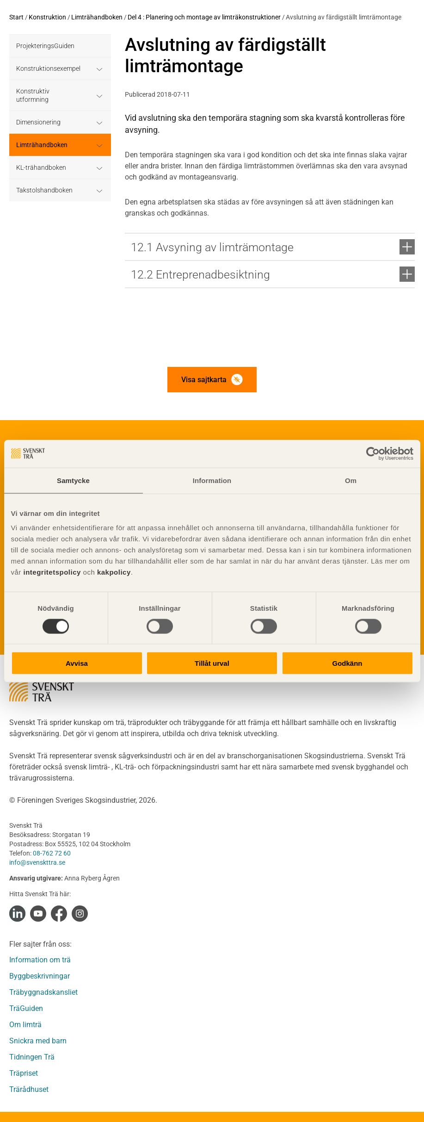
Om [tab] (350, 480)
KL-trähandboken (41, 167)
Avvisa (77, 663)
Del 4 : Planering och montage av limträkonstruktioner (204, 17)
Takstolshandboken (44, 190)
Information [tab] (212, 480)
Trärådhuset (29, 1089)
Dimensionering (38, 122)
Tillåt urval (212, 663)
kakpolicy (114, 572)
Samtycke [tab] (73, 480)
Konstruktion (47, 17)
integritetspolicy (51, 572)
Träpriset (23, 1073)
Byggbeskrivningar (39, 976)
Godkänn (347, 663)
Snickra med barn (38, 1040)
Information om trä (40, 959)
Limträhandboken (97, 17)
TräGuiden (26, 1008)
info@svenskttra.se (37, 862)
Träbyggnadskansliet (43, 992)
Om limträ (25, 1024)
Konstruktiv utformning (32, 95)
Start (16, 17)
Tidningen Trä (32, 1057)
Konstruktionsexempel (48, 68)
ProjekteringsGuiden (45, 46)
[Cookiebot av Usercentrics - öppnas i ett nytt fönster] (372, 453)
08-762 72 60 (52, 853)
